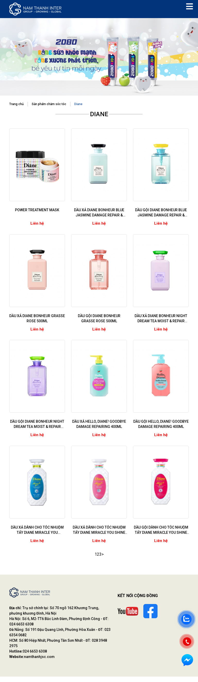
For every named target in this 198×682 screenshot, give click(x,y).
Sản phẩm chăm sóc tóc (49, 104)
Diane (78, 104)
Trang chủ (16, 104)
